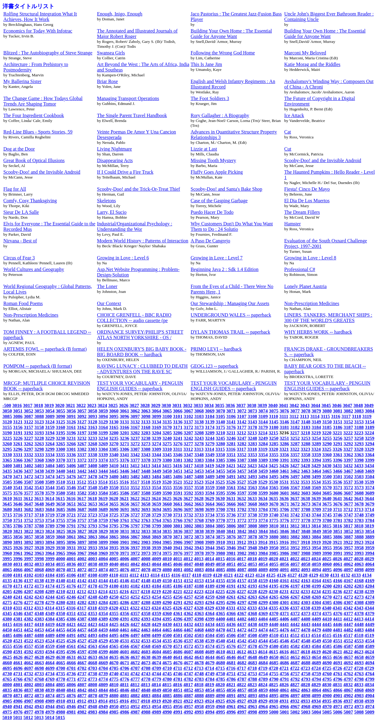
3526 (230, 482)
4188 (199, 586)
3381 (178, 460)
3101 (178, 416)
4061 (337, 564)
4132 (345, 575)
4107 (82, 575)
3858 (39, 536)
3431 (337, 465)
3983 (252, 553)
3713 (358, 509)
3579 (49, 492)
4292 (188, 602)
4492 (82, 635)
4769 (49, 679)
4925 (220, 700)
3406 (71, 465)
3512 (81, 482)
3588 (145, 492)
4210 (60, 591)
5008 (359, 711)
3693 (145, 509)
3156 (17, 427)
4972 (348, 706)
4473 (252, 629)
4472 (241, 629)
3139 (209, 421)
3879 (263, 536)
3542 (28, 487)
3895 (60, 542)
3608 (359, 492)
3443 (92, 471)
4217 (134, 591)
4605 (167, 651)
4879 (103, 695)
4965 (273, 706)
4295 (220, 602)
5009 (369, 711)
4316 (71, 607)
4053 (252, 564)
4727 (348, 668)
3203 (145, 432)
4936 (337, 700)
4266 (284, 596)
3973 (145, 553)
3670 (273, 503)
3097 (135, 416)
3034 (209, 405)
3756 (71, 520)
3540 (7, 487)
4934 (316, 700)
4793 (305, 679)
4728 (358, 668)
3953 (305, 547)
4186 (178, 586)
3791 (71, 525)
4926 (230, 700)
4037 (82, 564)
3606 (337, 492)
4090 (273, 569)
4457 (82, 629)
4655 (327, 657)
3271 (124, 443)
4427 (135, 624)
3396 (337, 460)
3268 (92, 443)
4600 (113, 651)
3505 (7, 482)
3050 (7, 410)
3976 (178, 553)
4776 (124, 679)
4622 (348, 651)
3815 (326, 525)
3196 (71, 432)
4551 (337, 640)
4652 (295, 657)
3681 (17, 509)
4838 (39, 690)
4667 (82, 662)
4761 (337, 673)
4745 (167, 673)
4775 (113, 679)
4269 (316, 596)
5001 (284, 711)
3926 (17, 547)
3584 (103, 492)
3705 (273, 509)
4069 (49, 569)
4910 (60, 700)
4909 (49, 700)
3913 (252, 542)
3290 (327, 443)
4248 (92, 596)
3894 (49, 542)
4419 (49, 624)
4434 (209, 624)
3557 (188, 487)
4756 (284, 673)
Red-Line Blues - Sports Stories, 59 (38, 131)
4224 (209, 591)
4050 (220, 564)
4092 (295, 569)
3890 (7, 542)
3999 (49, 558)
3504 (369, 476)
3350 (220, 454)
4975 (7, 711)
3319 (262, 449)
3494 (263, 476)
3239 (156, 438)
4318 (92, 607)
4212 (81, 591)
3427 (295, 465)
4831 (337, 684)
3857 (28, 536)
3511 (71, 482)
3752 (28, 520)
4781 (178, 679)
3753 (39, 520)
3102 (188, 416)
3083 (359, 410)
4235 (326, 591)
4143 (92, 580)
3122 (28, 421)
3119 (366, 416)
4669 (103, 662)
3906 (178, 542)
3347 (188, 454)
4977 (28, 711)
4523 (39, 640)
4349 (49, 613)
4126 (281, 575)
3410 (113, 465)
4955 (167, 706)
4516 (337, 635)
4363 (199, 613)
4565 (113, 646)
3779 (316, 520)
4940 (7, 706)
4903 (359, 695)
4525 (60, 640)
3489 (209, 476)
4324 (156, 607)
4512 (295, 635)
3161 (71, 427)
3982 (241, 553)
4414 (369, 618)
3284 (263, 443)
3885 (327, 536)
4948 (92, 706)
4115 (165, 575)
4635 (113, 657)
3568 (305, 487)
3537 (348, 482)
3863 (92, 536)
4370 (273, 613)
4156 (231, 580)
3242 (188, 438)
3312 (188, 449)
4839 (49, 690)
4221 (177, 591)
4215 (113, 591)
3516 (124, 482)
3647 (28, 503)
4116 (175, 575)
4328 (199, 607)
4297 (241, 602)
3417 (188, 465)
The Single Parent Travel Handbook (132, 115)
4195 (273, 586)
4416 (17, 624)
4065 (7, 569)
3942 (188, 547)
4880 (113, 695)
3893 (39, 542)
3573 (359, 487)
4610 (220, 651)
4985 (113, 711)
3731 (178, 514)
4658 (359, 657)
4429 (156, 624)
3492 (241, 476)
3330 (7, 454)
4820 (220, 684)
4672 (135, 662)
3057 (82, 410)
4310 (7, 607)
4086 (231, 569)
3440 (60, 471)
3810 (273, 525)
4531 (124, 640)
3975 (167, 553)
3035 (219, 405)
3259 (369, 438)
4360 (167, 613)
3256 (337, 438)
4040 (113, 564)
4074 (103, 569)
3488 (199, 476)
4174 (49, 586)
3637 (295, 498)
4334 (262, 607)
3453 (199, 471)
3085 (7, 416)
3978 (199, 553)
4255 (167, 596)
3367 (28, 460)
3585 (113, 492)
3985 (273, 553)
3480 (113, 476)
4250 (113, 596)
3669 (263, 503)
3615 (60, 498)
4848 (145, 690)
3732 (188, 514)
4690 (327, 662)
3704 (263, 509)
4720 (273, 668)
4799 (369, 679)
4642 (188, 657)
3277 (188, 443)
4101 (17, 575)
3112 (294, 416)
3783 (359, 520)
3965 (60, 553)
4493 (92, 635)
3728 (145, 514)
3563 (252, 487)
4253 (145, 596)
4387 (82, 618)
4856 (231, 690)
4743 (145, 673)
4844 (103, 690)
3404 (49, 465)
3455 (220, 471)
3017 (28, 405)
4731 (17, 673)
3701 (231, 509)
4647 (241, 657)
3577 (28, 492)
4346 (17, 613)
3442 (82, 471)
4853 (199, 690)
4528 (92, 640)
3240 (167, 438)
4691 (337, 662)
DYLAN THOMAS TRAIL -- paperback (230, 332)
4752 (241, 673)
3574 (369, 487)
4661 (17, 662)
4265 (273, 596)
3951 (284, 547)
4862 (295, 690)
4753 (252, 673)
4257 (188, 596)
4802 (28, 684)
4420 (60, 624)
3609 (369, 492)
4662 (28, 662)
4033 (39, 564)
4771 (71, 679)
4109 (103, 575)
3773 (252, 520)
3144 (263, 421)
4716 (230, 668)
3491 (231, 476)
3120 (7, 421)
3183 (305, 427)
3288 (305, 443)
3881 (284, 536)
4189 (209, 586)
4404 (263, 618)
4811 (124, 684)
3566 (284, 487)
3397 (348, 460)
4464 (156, 629)
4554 (369, 640)
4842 (82, 690)
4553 (359, 640)
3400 (7, 465)
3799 (156, 525)
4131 (334, 575)
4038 (92, 564)
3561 (231, 487)
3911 (230, 542)
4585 (327, 646)
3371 (71, 460)
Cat (287, 131)
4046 (178, 564)
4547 (295, 640)
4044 (156, 564)
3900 (113, 542)
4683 (252, 662)
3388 (252, 460)
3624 (156, 498)
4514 (316, 635)
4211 (71, 591)
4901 (337, 695)
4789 (263, 679)
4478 (305, 629)
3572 (348, 487)
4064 (369, 564)
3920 (326, 542)
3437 (28, 471)
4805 (60, 684)
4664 (49, 662)
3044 (315, 405)
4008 (145, 558)
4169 (369, 580)
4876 (71, 695)
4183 (145, 586)
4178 (92, 586)
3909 (209, 542)
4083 (199, 569)
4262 (241, 596)
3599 (263, 492)
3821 (17, 531)
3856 (17, 536)
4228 (252, 591)
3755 (60, 520)
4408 (305, 618)
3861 (71, 536)
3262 (28, 443)
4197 (295, 586)
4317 (81, 607)
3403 (39, 465)
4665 (60, 662)
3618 (92, 498)
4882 (135, 695)
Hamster (292, 223)
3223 (358, 432)
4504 (209, 635)
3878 (252, 536)
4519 (369, 635)
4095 (327, 569)
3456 (231, 471)
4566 (124, 646)
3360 (327, 454)
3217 (295, 432)
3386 (231, 460)
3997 (28, 558)
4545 (273, 640)
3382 (188, 460)
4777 (135, 679)
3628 (199, 498)
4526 (71, 640)
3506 (17, 482)
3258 (359, 438)
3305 (113, 449)
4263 (252, 596)
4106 (71, 575)
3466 (337, 471)
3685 (60, 509)
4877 (82, 695)
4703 (92, 668)
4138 (39, 580)
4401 (231, 618)
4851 (178, 690)
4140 (60, 580)
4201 (337, 586)
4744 (156, 673)
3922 (348, 542)
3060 (113, 410)
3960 (7, 553)
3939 (156, 547)
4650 (273, 657)
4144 (103, 580)
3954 (316, 547)
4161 (284, 580)
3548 (92, 487)
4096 (337, 569)
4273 (359, 596)
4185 (167, 586)
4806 (71, 684)
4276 (17, 602)
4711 (177, 668)
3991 (337, 553)
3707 (295, 509)
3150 (327, 421)
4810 (113, 684)
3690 (113, 509)
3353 (252, 454)
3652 (82, 503)
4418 (39, 624)
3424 (262, 465)
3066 (178, 410)
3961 (17, 553)
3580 (60, 492)
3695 (167, 509)
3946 (231, 547)
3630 (220, 498)
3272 (135, 443)
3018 (38, 405)
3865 (113, 536)
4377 (348, 613)
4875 (60, 695)
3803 (199, 525)
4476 (284, 629)
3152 (348, 421)
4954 (156, 706)
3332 (28, 454)
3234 (103, 438)
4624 (369, 651)
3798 (145, 525)
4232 (295, 591)
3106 (231, 416)
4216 (124, 591)
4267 (295, 596)
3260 (7, 443)
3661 (178, 503)
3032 (187, 405)
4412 (348, 618)
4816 (177, 684)
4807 (82, 684)
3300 (60, 449)
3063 (145, 410)
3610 (7, 498)
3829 (103, 531)
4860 (273, 690)
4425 (113, 624)
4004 (103, 558)
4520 (7, 640)
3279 (209, 443)
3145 (273, 421)
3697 (188, 509)
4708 (145, 668)
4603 (145, 651)
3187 (348, 427)
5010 (7, 717)
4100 (7, 575)
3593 (199, 492)
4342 (348, 607)
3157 (28, 427)
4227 (241, 591)
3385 (220, 460)
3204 (156, 432)
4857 (241, 690)
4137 (28, 580)
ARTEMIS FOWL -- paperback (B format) (45, 349)
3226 (17, 438)
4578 (252, 646)
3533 (305, 482)
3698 (199, 509)
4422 (82, 624)
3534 (316, 482)
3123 (39, 421)
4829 (316, 684)
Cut (287, 148)
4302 (295, 602)
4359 (156, 613)
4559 (49, 646)
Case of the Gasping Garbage (219, 200)
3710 (327, 509)
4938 (358, 700)
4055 (273, 564)
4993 (199, 711)
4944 (49, 706)
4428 (145, 624)
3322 (295, 449)
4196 (284, 586)
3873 (199, 536)
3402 (28, 465)
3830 (113, 531)
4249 (103, 596)
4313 (38, 607)
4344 (369, 607)
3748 (359, 514)
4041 (124, 564)
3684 (49, 509)
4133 (356, 575)
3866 (124, 536)
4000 (60, 558)
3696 (178, 509)
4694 (369, 662)
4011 (177, 558)
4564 (103, 646)
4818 (199, 684)
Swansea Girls (111, 52)
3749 (369, 514)
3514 (103, 482)
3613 (38, 498)
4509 (263, 635)
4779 (156, 679)
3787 (28, 525)
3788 (39, 525)
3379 (156, 460)
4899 (316, 695)
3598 (252, 492)
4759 (316, 673)
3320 (273, 449)
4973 (359, 706)
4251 (124, 596)
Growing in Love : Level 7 (217, 257)
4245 (60, 596)
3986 (284, 553)
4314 (49, 607)
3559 (209, 487)
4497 (135, 635)
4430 (167, 624)
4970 (327, 706)
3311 (177, 449)
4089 (263, 569)
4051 (231, 564)
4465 (167, 629)
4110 (113, 575)
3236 (124, 438)
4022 (295, 558)
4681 (231, 662)
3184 (316, 427)
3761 (124, 520)
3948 (252, 547)
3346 (178, 454)
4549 (316, 640)
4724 (316, 668)
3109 (263, 416)
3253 (305, 438)
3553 (145, 487)
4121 (228, 575)
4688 (305, 662)
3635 (273, 498)
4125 (271, 575)
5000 (273, 711)
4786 (231, 679)
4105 (60, 575)
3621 (124, 498)
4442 (295, 624)
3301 (71, 449)
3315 (220, 449)
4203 (359, 586)
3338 (92, 454)
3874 (209, 536)
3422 (241, 465)
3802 (188, 525)
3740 (273, 514)
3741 (284, 514)
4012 (188, 558)
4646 (231, 657)
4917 (134, 700)
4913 (92, 700)
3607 (348, 492)
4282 (82, 602)
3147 (295, 421)
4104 (49, 575)
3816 (337, 525)
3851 (337, 531)
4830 (326, 684)
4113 (144, 575)
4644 (209, 657)
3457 (241, 471)
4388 (92, 618)
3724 (103, 514)
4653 (305, 657)
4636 (124, 657)
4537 (188, 640)
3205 (167, 432)
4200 (327, 586)
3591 (178, 492)
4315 (60, 607)
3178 (252, 427)
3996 (17, 558)
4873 (39, 695)
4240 (7, 596)
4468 (199, 629)
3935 (113, 547)
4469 (209, 629)
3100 (167, 416)
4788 (252, 679)
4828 (305, 684)
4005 (113, 558)
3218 (305, 432)
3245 (220, 438)
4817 (188, 684)
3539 (369, 482)
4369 (263, 613)
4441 (284, 624)
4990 (167, 711)
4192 (241, 586)
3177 (241, 427)
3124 (49, 421)
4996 (231, 711)
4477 (295, 629)
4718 (252, 668)
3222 (348, 432)
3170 (167, 427)
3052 (28, 410)
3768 (199, 520)
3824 (49, 531)
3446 (124, 471)
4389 (103, 618)
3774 (263, 520)
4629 (49, 657)
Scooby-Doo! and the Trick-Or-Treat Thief (138, 189)
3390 (273, 460)
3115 (325, 416)
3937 (135, 547)
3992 (348, 553)
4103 (39, 575)
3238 (145, 438)
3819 (369, 525)
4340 (326, 607)
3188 (359, 427)
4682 (241, 662)
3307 (135, 449)
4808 (92, 684)
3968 (92, 553)
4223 (199, 591)
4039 (103, 564)
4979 (49, 711)
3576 (17, 492)
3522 (188, 482)
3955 (327, 547)
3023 (91, 405)
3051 (17, 410)
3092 (82, 416)
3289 (316, 443)
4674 (156, 662)
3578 (39, 492)
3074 (263, 410)
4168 (359, 580)
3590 (167, 492)
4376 (337, 613)
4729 (369, 668)
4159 (263, 580)
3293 (359, 443)
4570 (167, 646)
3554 (156, 487)
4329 (209, 607)
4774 (103, 679)
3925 (7, 547)
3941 (178, 547)
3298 (39, 449)
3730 (167, 514)
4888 (199, 695)
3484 (156, 476)
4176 (71, 586)
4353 (92, 613)
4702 (82, 668)
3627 (188, 498)
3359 (316, 454)
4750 (220, 673)
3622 (134, 498)
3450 (167, 471)
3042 (294, 405)
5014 (49, 717)
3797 (135, 525)
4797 (348, 679)
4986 (124, 711)
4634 (103, 657)
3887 (348, 536)
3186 (337, 427)
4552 (348, 640)
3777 (295, 520)
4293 (199, 602)
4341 (337, 607)
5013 (38, 717)
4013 (199, 558)
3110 (273, 416)
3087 (28, 416)
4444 (316, 624)
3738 (252, 514)
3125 (60, 421)
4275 (7, 602)
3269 (103, 443)
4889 (209, 695)
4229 (262, 591)
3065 (167, 410)
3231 (71, 438)
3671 (284, 503)
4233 (305, 591)
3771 (231, 520)
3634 (262, 498)
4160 (273, 580)
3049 (369, 405)
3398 (359, 460)
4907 (28, 700)
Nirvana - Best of (20, 240)
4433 (199, 624)
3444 (103, 471)
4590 (7, 651)
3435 (7, 471)
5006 (337, 711)
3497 (295, 476)
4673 (145, 662)
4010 (167, 558)
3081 (337, 410)
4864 (316, 690)
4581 (284, 646)
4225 (220, 591)
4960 (220, 706)
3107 (241, 416)
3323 (305, 449)
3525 (220, 482)
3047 (347, 405)
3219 (316, 432)
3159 (49, 427)
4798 (359, 679)
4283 (92, 602)
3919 (316, 542)
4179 (103, 586)
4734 (49, 673)
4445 (327, 624)
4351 (71, 613)
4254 (156, 596)
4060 (327, 564)
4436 (231, 624)
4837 (28, 690)
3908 (199, 542)
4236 (337, 591)
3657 (135, 503)
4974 (369, 706)
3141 (231, 421)
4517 (348, 635)
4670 (113, 662)
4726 (337, 668)
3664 (209, 503)
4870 (7, 695)
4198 (305, 586)
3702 (241, 509)
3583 (92, 492)
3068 (199, 410)
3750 (7, 520)
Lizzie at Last (204, 148)
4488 (39, 635)
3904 (156, 542)
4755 (273, 673)
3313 (199, 449)
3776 (284, 520)
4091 (284, 569)
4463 (145, 629)
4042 (135, 564)
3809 (263, 525)
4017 (241, 558)
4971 (337, 706)
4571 (178, 646)
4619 (316, 651)
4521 (17, 640)
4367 (241, 613)
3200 (113, 432)
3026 (123, 405)
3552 (135, 487)
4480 (327, 629)
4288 (145, 602)
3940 (167, 547)
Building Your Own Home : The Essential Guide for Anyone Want (231, 33)
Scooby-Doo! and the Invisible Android (322, 160)
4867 (348, 690)
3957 (348, 547)
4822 (241, 684)
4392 (135, 618)
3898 (92, 542)
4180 (113, 586)
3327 (348, 449)
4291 (178, 602)
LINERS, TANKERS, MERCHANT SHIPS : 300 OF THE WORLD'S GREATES (328, 317)
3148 (305, 421)
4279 (49, 602)
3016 (17, 405)
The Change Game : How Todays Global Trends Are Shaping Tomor (43, 101)
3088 (39, 416)
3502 (348, 476)
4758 (305, 673)
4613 (252, 651)
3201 (124, 432)
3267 (82, 443)
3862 (82, 536)
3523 (199, 482)
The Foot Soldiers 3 (210, 98)
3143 (252, 421)
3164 (103, 427)
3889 (369, 536)
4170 (7, 586)
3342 (135, 454)
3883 (305, 536)
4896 (284, 695)
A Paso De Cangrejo (210, 240)
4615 (273, 651)
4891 (231, 695)
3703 (252, 509)
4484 (369, 629)
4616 (284, 651)
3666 (231, 503)
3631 (230, 498)
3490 (220, 476)
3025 (113, 405)
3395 (327, 460)
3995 (7, 558)
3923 (358, 542)
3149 (316, 421)
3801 (178, 525)
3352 (241, 454)
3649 (49, 503)
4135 (7, 580)
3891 (17, 542)
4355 (113, 613)
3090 (60, 416)
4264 (263, 596)
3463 (305, 471)
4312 (28, 607)
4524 (49, 640)
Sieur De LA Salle (21, 212)
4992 (188, 711)
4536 (178, 640)
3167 (135, 427)
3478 (92, 476)
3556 (178, 487)
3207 (188, 432)
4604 (156, 651)
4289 (156, 602)
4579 (263, 646)
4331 (230, 607)
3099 (156, 416)
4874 (49, 695)
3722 (82, 514)
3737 (241, 514)
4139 (49, 580)
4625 (7, 657)
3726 (124, 514)
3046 (336, 405)
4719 (262, 668)
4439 (263, 624)
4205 (7, 591)
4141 (71, 580)
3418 (199, 465)
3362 (348, 454)
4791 (284, 679)
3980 (220, 553)
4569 (156, 646)
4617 (295, 651)
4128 (302, 575)
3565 (273, 487)
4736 (71, 673)
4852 (188, 690)
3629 (209, 498)
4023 (305, 558)
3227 (28, 438)
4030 (7, 564)
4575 (220, 646)
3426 (284, 465)
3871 (178, 536)
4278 (39, 602)
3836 (178, 531)
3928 (39, 547)
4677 (188, 662)
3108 (252, 416)
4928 (252, 700)
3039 (262, 405)
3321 (284, 449)
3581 (71, 492)
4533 (145, 640)
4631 (71, 657)
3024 (102, 405)
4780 (167, 679)
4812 (134, 684)
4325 (167, 607)
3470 (7, 476)
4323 (145, 607)
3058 (92, 410)
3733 (199, 514)
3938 (145, 547)
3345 (167, 454)
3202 (135, 432)
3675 (327, 503)
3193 (39, 432)
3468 (359, 471)
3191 (17, 432)
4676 (178, 662)
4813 (145, 684)
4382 (28, 618)
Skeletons (106, 200)
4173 (39, 586)
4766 (17, 679)
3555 (167, 487)
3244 (209, 438)
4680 (220, 662)
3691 (124, 509)
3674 (316, 503)
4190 (220, 586)
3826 (71, 531)
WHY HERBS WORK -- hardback (318, 332)
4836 (17, 690)
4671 (124, 662)
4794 (316, 679)
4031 (17, 564)
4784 (209, 679)
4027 (348, 558)
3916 (284, 542)
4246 (71, 596)
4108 (92, 575)
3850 (327, 531)
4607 (188, 651)
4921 (177, 700)
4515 (326, 635)
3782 (348, 520)
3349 (209, 454)
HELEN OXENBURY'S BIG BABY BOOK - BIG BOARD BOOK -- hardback (141, 351)
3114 (314, 416)
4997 (241, 711)
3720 (60, 514)
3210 (220, 432)
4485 (7, 635)
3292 (348, 443)
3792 (82, 525)
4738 (92, 673)
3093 (92, 416)
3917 (295, 542)
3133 (145, 421)
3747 (348, 514)
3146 (284, 421)
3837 (188, 531)
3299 (49, 449)
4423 (92, 624)
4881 (124, 695)
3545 (60, 487)
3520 (167, 482)
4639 (156, 657)
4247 (82, 596)
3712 (348, 509)
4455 (60, 629)
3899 (103, 542)
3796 (124, 525)
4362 (188, 613)
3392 (295, 460)
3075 (273, 410)
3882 (295, 536)
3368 (39, 460)
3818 (358, 525)
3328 (358, 449)
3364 (369, 454)
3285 (273, 443)
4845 (113, 690)
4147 (135, 580)
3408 (92, 465)
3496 (284, 476)
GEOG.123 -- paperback (214, 366)
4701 (71, 668)
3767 (188, 520)
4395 (167, 618)
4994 (209, 711)
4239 (369, 591)
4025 (326, 558)
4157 (241, 580)
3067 (188, 410)
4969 (316, 706)
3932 (82, 547)
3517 (134, 482)
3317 (241, 449)
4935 (326, 700)
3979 (209, 553)
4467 (188, 629)
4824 (262, 684)
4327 (188, 607)
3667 (241, 503)
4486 (17, 635)
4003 (92, 558)
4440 (273, 624)
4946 (71, 706)
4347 (28, 613)
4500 (167, 635)
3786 (17, 525)
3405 (60, 465)
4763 (359, 673)
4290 (167, 602)
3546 (71, 487)
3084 (369, 410)
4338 (305, 607)
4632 (82, 657)
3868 (145, 536)
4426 (124, 624)
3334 (49, 454)
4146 (124, 580)
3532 (295, 482)
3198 (92, 432)
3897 (82, 542)
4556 (17, 646)
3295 (7, 449)
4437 (241, 624)
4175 (60, 586)
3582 (82, 492)
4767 (28, 679)
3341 (124, 454)
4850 (167, 690)
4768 (39, 679)
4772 (82, 679)
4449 (369, 624)
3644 (369, 498)
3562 (241, 487)
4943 (39, 706)
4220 (167, 591)
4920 (167, 700)
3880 (273, 536)
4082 (188, 569)
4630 (60, 657)
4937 (348, 700)
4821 (230, 684)
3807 (241, 525)
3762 (135, 520)
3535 (326, 482)
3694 (156, 509)
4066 (17, 569)
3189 (369, 427)
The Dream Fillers (302, 212)
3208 (199, 432)
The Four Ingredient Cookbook (33, 115)
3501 (337, 476)
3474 (49, 476)
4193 (252, 586)
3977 (188, 553)
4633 (92, 657)
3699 (209, 509)
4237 (348, 591)
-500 (6, 405)
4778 (145, 679)
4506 (231, 635)
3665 (220, 503)
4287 (135, 602)
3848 (305, 531)
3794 (103, 525)
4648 (252, 657)
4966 (284, 706)
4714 (209, 668)
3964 (49, 553)
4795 (327, 679)
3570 (327, 487)
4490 (60, 635)
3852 (348, 531)
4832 (348, 684)
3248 (252, 438)
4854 (209, 690)
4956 (178, 706)
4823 (252, 684)
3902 (135, 542)
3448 (145, 471)
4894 (263, 695)
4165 (327, 580)
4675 (167, 662)
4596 (71, 651)
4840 (60, 690)
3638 (305, 498)
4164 (316, 580)
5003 (305, 711)
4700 (60, 668)
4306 (337, 602)
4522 (28, 640)
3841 (231, 531)
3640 (326, 498)
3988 (305, 553)
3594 (209, 492)
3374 (103, 460)
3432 (348, 465)
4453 (39, 629)
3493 (252, 476)
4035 (60, 564)
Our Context (109, 303)
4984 (103, 711)
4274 (369, 596)
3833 (145, 531)
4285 (113, 602)
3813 (305, 525)
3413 (145, 465)
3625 (167, 498)
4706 (124, 668)
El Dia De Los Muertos (307, 200)
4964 (263, 706)
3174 (209, 427)
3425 (273, 465)
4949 (103, 706)
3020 (59, 405)
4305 (327, 602)
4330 (220, 607)
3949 (263, 547)
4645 (220, 657)
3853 (359, 531)
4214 (103, 591)
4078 (145, 569)
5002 (295, 711)
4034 (49, 564)
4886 (178, 695)
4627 (28, 657)
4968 (305, 706)
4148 (145, 580)
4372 (295, 613)
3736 (231, 514)
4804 (49, 684)
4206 (17, 591)
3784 (369, 520)
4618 (305, 651)
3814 (316, 525)
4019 (262, 558)
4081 (178, 569)
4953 (145, 706)
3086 (17, 416)
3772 (241, 520)
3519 (156, 482)
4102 (28, 575)
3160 (60, 427)
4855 (220, 690)
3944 (209, 547)
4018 (252, 558)
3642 (348, 498)
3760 (113, 520)
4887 (188, 695)
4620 (326, 651)
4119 (206, 575)
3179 (263, 427)
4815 (167, 684)
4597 (82, 651)
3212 (241, 432)
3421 (230, 465)
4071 (71, 569)
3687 (82, 509)
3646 (17, 503)
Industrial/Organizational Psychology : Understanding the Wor (134, 226)
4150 (167, 580)
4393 (145, 618)
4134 (366, 575)
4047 (188, 564)
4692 (348, 662)
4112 (134, 575)
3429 (316, 465)
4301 (284, 602)
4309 (369, 602)
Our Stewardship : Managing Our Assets (230, 303)
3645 (7, 503)
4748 (199, 673)
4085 (220, 569)
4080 (167, 569)
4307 (348, 602)
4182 (135, 586)
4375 (327, 613)
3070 (220, 410)
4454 (49, 629)
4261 (231, 596)
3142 (241, 421)
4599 (103, 651)
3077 (295, 410)
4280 (60, 602)
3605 (327, 492)
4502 (188, 635)
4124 (260, 575)
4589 (369, 646)
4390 (113, 618)
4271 (337, 596)
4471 (231, 629)
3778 (305, 520)
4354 (103, 613)
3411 (124, 465)
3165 (113, 427)
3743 (305, 514)
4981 (71, 711)
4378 (359, 613)
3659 (156, 503)
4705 (113, 668)
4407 (295, 618)
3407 (82, 465)
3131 (124, 421)
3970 (113, 553)
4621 (337, 651)
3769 (209, 520)
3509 (49, 482)
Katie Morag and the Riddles (312, 64)
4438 (252, 624)
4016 (230, 558)
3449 (156, 471)
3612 (28, 498)
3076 (284, 410)
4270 (327, 596)
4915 (113, 700)
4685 (273, 662)
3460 (273, 471)
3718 (39, 514)
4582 (295, 646)
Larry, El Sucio (111, 212)
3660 (167, 503)
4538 (199, 640)
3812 (295, 525)
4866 (337, 690)
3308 (145, 449)
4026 (337, 558)
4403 (252, 618)
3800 (167, 525)
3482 (135, 476)
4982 (82, 711)
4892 (241, 695)
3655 (113, 503)
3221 (337, 432)
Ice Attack (294, 115)
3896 (71, 542)
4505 (220, 635)
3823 (39, 531)
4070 (60, 569)
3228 (39, 438)
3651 (71, 503)
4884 (156, 695)
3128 (92, 421)
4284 (103, 602)
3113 (304, 416)
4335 (273, 607)
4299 (263, 602)
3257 (348, 438)
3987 (295, 553)
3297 (28, 449)
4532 (135, 640)
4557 (28, 646)
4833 (358, 684)
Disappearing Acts (115, 160)
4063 (359, 564)
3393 (305, 460)
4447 (348, 624)
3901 (124, 542)
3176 (231, 427)
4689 (316, 662)
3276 (178, 443)
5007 (348, 711)
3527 (241, 482)
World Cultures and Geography (33, 269)
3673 (305, 503)
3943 (199, 547)
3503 (359, 476)
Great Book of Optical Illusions (34, 160)
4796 (337, 679)
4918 (145, 700)
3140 (220, 421)
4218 (145, 591)
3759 (103, 520)
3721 (71, 514)
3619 (103, 498)
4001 (71, 558)
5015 (60, 717)
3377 (135, 460)
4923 (199, 700)
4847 (135, 690)
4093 (305, 569)
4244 (49, 596)
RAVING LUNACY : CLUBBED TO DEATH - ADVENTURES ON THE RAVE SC (142, 368)
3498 (305, 476)
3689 (103, 509)
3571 (337, 487)
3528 (252, 482)
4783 (199, 679)
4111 (123, 575)
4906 (17, 700)
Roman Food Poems (23, 303)
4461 (124, 629)
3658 (145, 503)
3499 (316, 476)
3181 (284, 427)
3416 (177, 465)
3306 (124, 449)
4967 (295, 706)
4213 (92, 591)
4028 (358, 558)
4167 (348, 580)
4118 (196, 575)
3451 (178, 471)
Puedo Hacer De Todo (212, 212)
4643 (199, 657)
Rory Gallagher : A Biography (220, 115)
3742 (295, 514)
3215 (273, 432)
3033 (198, 405)
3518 (145, 482)
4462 (135, 629)
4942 (28, 706)
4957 (188, 706)
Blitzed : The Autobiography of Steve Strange (47, 52)
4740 (113, 673)
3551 (124, 487)
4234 (316, 591)
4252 (135, 596)
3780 (327, 520)
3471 (17, 476)
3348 (199, 454)
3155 (7, 427)
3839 (209, 531)
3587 (135, 492)
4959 (209, 706)
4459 (103, 629)
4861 (284, 690)
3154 (369, 421)
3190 (7, 432)
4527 (82, 640)
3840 (220, 531)
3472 (28, 476)
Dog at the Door (19, 148)
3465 (327, 471)
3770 (220, 520)
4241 (17, 596)
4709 (156, 668)
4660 (7, 662)
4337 (295, 607)
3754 (49, 520)
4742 (135, 673)
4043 (145, 564)
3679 (369, 503)
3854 (369, 531)
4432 (188, 624)
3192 (28, 432)
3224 (369, 432)
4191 (231, 586)
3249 (263, 438)
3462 (295, 471)
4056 (284, 564)
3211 (230, 432)
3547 (82, 487)
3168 (145, 427)
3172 (188, 427)
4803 (39, 684)
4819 (209, 684)
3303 (92, 449)
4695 (7, 668)
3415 (167, 465)
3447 (135, 471)
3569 (316, 487)
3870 (167, 536)
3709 (316, 509)
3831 (124, 531)
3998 (39, 558)
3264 (49, 443)
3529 (262, 482)
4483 (359, 629)
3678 (359, 503)
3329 (369, 449)
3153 (359, 421)
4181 (124, 586)
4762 (348, 673)
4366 (231, 613)
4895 (273, 695)
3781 (337, 520)
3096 (124, 416)
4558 (39, 646)
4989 (156, 711)
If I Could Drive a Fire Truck (125, 172)
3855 (7, 536)
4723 (305, 668)
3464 (316, 471)
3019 (49, 405)
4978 (39, 711)
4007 (135, 558)
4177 (82, 586)
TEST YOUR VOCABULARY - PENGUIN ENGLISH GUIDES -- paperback (140, 385)
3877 (241, 536)
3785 (7, 525)
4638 (145, 657)
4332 (241, 607)
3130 (113, 421)
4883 (145, 695)
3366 (17, 460)
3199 (103, 432)
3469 (369, 471)
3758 (92, 520)
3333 (39, 454)
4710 (167, 668)
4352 (82, 613)
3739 (263, 514)
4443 (305, 624)
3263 (39, 443)
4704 (103, 668)
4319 (103, 607)
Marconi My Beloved (305, 52)
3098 (145, 416)
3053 (39, 410)
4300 (273, 602)
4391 (124, 618)
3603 (305, 492)
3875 (220, 536)
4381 (17, 618)
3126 (71, 421)
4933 (305, 700)
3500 (327, 476)
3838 (199, 531)
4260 (220, 596)
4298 (252, 602)
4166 (337, 580)
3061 (124, 410)
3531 (284, 482)
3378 (145, 460)
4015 (220, 558)
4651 (284, 657)
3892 (28, 542)
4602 (135, 651)
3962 (28, 553)
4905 (7, 700)
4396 (178, 618)
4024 (316, 558)
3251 (284, 438)
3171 (178, 427)
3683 (39, 509)
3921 (337, 542)
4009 (156, 558)
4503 (199, 635)
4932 (295, 700)
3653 (92, 503)
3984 (263, 553)
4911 (71, 700)
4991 (178, 711)
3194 (49, 432)
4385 (60, 618)
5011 (17, 717)
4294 (209, 602)
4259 (209, 596)
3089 (49, 416)
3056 (71, 410)
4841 (71, 690)
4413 (358, 618)
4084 (209, 569)
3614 (49, 498)
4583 (305, 646)
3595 (220, 492)
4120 (217, 575)
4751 (231, 673)
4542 (241, 640)
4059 (316, 564)
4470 (220, 629)
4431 (178, 624)
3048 (358, 405)
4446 (337, 624)
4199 (316, 586)
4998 (252, 711)
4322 (134, 607)
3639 (316, 498)
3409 (103, 465)
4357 (135, 613)
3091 (71, 416)
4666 (71, 662)
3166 (124, 427)
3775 (273, 520)
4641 (178, 657)
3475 (60, 476)
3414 (156, 465)
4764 (369, 673)
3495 (273, 476)
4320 (113, 607)
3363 (359, 454)
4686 (284, 662)
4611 (230, 651)
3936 (124, 547)
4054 (263, 564)
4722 (295, 668)
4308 (359, 602)
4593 (39, 651)
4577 (241, 646)
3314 (209, 449)
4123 (249, 575)
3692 (135, 509)
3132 (135, 421)
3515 (113, 482)
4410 (327, 618)
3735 (220, 514)
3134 (156, 421)
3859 (49, 536)
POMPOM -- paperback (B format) (37, 366)
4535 (167, 640)
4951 (124, 706)
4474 (263, 629)
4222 (188, 591)
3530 (273, 482)
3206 (178, 432)
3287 (295, 443)
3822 (28, 531)
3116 (335, 416)
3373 (92, 460)
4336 (284, 607)
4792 (295, 679)
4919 (156, 700)
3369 (49, 460)
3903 (145, 542)
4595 (60, 651)
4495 (113, 635)
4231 (284, 591)
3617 (81, 498)
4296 (231, 602)
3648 (39, 503)
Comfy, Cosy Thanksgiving (30, 200)
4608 (199, 651)
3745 (327, 514)
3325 (326, 449)
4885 (167, 695)
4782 (188, 679)
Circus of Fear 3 (19, 257)
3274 (156, 443)
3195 (60, 432)
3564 (263, 487)
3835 (167, 531)
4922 (188, 700)
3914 (262, 542)
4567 (135, 646)
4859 (263, 690)
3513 (92, 482)
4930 (273, 700)
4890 (220, 695)
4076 (124, 569)
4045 (167, 564)
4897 (295, 695)
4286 (124, 602)
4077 (135, 569)
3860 (60, 536)
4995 (220, 711)
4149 (156, 580)
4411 (337, 618)
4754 (263, 673)
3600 (273, 492)
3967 (82, 553)
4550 (327, 640)
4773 (92, 679)
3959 (369, 547)
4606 (178, 651)
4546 (284, 640)
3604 (316, 492)
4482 (348, 629)
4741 (124, 673)
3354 (263, 454)
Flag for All (14, 189)
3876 (231, 536)
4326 (177, 607)
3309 (156, 449)
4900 (327, 695)
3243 (199, 438)
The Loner (107, 286)
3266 (71, 443)
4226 (230, 591)
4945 (60, 706)
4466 (178, 629)
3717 (28, 514)
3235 (113, 438)
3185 (327, 427)
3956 (337, 547)
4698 (39, 668)
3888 (359, 536)
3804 (209, 525)
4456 (71, 629)
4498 (145, 635)
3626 (177, 498)
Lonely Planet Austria (305, 286)
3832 (135, 531)
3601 (284, 492)
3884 (316, 536)
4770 (60, 679)
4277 (28, 602)
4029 (369, 558)
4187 (188, 586)
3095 (113, 416)
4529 (103, 640)
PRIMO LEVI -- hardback (216, 349)
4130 (324, 575)
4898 (305, 695)
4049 (209, 564)
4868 (359, 690)
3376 (124, 460)
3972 (135, 553)
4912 (81, 700)
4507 (241, 635)
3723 (92, 514)
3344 (156, 454)
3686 (71, 509)
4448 (359, 624)
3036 (230, 405)
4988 (145, 711)
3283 (252, 443)
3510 (60, 482)
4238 (358, 591)
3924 (369, 542)
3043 (305, 405)
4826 (284, 684)
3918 (305, 542)
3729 (156, 514)
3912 (241, 542)
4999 (263, 711)
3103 (199, 416)
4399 (209, 618)
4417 (28, 624)
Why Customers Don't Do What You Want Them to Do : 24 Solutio (232, 226)
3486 (178, 476)
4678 (199, 662)
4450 (7, 629)
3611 (17, 498)
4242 (28, 596)
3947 (241, 547)
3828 (92, 531)
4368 (252, 613)
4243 (39, 596)
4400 (220, 618)
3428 (305, 465)
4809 (103, 684)
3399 (369, 460)
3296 (17, 449)
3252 (295, 438)
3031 (177, 405)
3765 (167, 520)
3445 (113, 471)
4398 (199, 618)
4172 (28, 586)
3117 (346, 416)
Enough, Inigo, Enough (119, 13)
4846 (124, 690)
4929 (262, 700)
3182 (295, 427)
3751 (17, 520)
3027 (134, 405)
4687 (295, 662)
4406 (284, 618)
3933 (92, 547)
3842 (241, 531)
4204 (369, 586)
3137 (188, 421)
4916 (124, 700)
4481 (337, 629)
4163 (305, 580)
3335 (60, 454)
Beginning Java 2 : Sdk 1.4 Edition (225, 269)
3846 (284, 531)
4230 (273, 591)
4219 (156, 591)
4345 (7, 613)
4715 (220, 668)
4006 (124, 558)
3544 (49, 487)
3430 (326, 465)
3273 (145, 443)
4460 (113, 629)
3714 (369, 509)
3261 (17, 443)
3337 (82, 454)
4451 (17, 629)
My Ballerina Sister (22, 81)
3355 (273, 454)
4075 (113, 569)
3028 (145, 405)
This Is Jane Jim (206, 64)
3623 (145, 498)
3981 (231, 553)
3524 (209, 482)
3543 (39, 487)
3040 (273, 405)
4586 (337, 646)
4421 (71, 624)
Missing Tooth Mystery (213, 160)
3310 (167, 449)
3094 (103, 416)
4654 (316, 657)
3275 (167, 443)
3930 (60, 547)
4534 (156, 640)
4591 (17, 651)
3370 (60, 460)
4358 (145, 613)
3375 (113, 460)
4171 (17, 586)
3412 (134, 465)
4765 (7, 679)
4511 (284, 635)
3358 (305, 454)
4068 (39, 569)
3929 (49, 547)
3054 (49, 410)
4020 (273, 558)
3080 (327, 410)
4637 (135, 657)
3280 (220, 443)
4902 (348, 695)
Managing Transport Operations (128, 98)
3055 (60, 410)
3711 (337, 509)
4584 (316, 646)
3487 (188, 476)
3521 (177, 482)
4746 (178, 673)
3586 (124, 492)
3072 (241, 410)
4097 (348, 569)
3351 (231, 454)
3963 (39, 553)
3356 (284, 454)
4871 (17, 695)
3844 (263, 531)
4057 (295, 564)
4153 (199, 580)
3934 (103, 547)
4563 (92, 646)
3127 (82, 421)
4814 (156, 684)
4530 (113, 640)
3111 (283, 416)
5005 (327, 711)
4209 (49, 591)
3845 (273, 531)
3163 (92, 427)
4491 (71, 635)
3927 (28, 547)
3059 (103, 410)
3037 (240, 405)
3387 (241, 460)
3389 (263, 460)
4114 (154, 575)
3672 (295, 503)
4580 (273, 646)
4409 (316, 618)
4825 (273, 684)
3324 (316, 449)
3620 (113, 498)
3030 (166, 405)
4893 (252, 695)
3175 (220, 427)
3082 (348, 410)
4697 (28, 668)
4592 (28, 651)
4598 (92, 651)
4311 (17, 607)
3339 (103, 454)
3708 (305, 509)
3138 (199, 421)
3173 (199, 427)
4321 (124, 607)
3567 (295, 487)
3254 (316, 438)
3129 (103, 421)
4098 (359, 569)
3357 (295, 454)
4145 (113, 580)
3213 (252, 432)
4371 (284, 613)
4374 (316, 613)
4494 (103, 635)
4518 (358, 635)
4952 (135, 706)
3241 (178, 438)
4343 (358, 607)
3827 (82, 531)
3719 (49, 514)
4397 (188, 618)
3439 (49, 471)
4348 (39, 613)
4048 (199, 564)
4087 (241, 569)
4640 (167, 657)
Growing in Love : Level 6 (123, 257)
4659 (369, 657)
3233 (92, 438)
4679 (209, 662)
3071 (231, 410)
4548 (305, 640)
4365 (220, 613)
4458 (92, 629)
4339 (316, 607)
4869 (369, 690)
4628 (39, 657)
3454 (209, 471)
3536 (337, 482)
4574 (209, 646)
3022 (81, 405)
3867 (135, 536)
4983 (92, 711)
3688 (92, 509)
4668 (92, 662)
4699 (49, 668)
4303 (305, 602)
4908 (39, 700)
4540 (220, 640)
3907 (188, 542)
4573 (199, 646)
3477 (82, 476)
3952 (295, 547)
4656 (337, 657)
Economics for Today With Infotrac (37, 30)
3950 (273, 547)
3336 (71, 454)
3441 (71, 471)
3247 (241, 438)
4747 (188, 673)
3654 (103, 503)
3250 (273, 438)
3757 (82, 520)
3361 (337, 454)
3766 (178, 520)
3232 (82, 438)
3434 (369, 465)
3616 (71, 498)
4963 (252, 706)
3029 (155, 405)
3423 (252, 465)
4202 (348, 586)
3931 (71, 547)
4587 (348, 646)
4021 (284, 558)
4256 (178, 596)
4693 (359, 662)
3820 (7, 531)
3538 (358, 482)
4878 (92, 695)
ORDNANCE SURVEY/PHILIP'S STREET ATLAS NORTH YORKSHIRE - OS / (140, 334)
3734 (209, 514)
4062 (348, 564)
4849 (156, 690)
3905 (167, 542)
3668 (252, 503)
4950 (113, 706)
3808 (252, 525)
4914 (103, 700)
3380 (167, 460)
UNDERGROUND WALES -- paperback (231, 315)
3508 (39, 482)
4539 (209, 640)
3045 (326, 405)
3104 (209, 416)
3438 (39, 471)
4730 (7, 673)
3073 (252, 410)
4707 (135, 668)
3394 (316, 460)
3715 (7, 514)
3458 (252, 471)
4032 (28, 564)
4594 (49, 651)
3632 (241, 498)
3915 (273, 542)
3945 (220, 547)
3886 (337, 536)
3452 (188, 471)
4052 (241, 564)
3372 (82, 460)
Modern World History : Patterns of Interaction (142, 240)
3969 (103, 553)
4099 (369, 569)
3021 (70, 405)
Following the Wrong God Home (223, 52)
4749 (209, 673)
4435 (220, 624)
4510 (273, 635)
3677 (348, 503)
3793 (92, 525)
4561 (71, 646)
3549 (103, 487)
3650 (60, 503)
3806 (231, 525)
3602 (295, 492)
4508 (252, 635)
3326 (337, 449)
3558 (199, 487)
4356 (124, 613)
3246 (231, 438)
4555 (7, 646)
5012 (28, 717)
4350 (60, 613)
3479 (103, 476)
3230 (60, 438)
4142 (82, 580)
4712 (188, 668)
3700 (220, 509)
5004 (316, 711)
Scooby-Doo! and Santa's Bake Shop (226, 189)
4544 (263, 640)
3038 (251, 405)
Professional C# (299, 269)
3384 (209, 460)
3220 (326, 432)
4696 (17, 668)
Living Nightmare (114, 148)
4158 (252, 580)
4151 (178, 580)
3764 (156, 520)
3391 (284, 460)
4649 (263, 657)
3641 (337, 498)
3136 (178, 421)
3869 (156, 536)
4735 (60, 673)
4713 (199, 668)
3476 (71, 476)
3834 (156, 531)
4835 (7, 690)
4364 (209, 613)
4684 (263, 662)
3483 (145, 476)
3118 (356, 416)
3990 (327, 553)
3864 (103, 536)
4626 (17, 657)
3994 (369, 553)
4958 (199, 706)
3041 (283, 405)
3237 (135, 438)
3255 (327, 438)
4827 (295, 684)
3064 (156, 410)
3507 (28, 482)
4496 (124, 635)
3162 (82, 427)
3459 (263, 471)
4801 (17, 684)
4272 (348, 596)
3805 (220, 525)
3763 (145, 520)
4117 (186, 575)
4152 (188, 580)
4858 (252, 690)
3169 (156, 427)
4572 (188, 646)
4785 (220, 679)
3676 (337, 503)
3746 (337, 514)
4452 (28, 629)
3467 (348, 471)
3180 (273, 427)
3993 (359, 553)
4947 (82, 706)
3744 (316, 514)
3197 (82, 432)
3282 (241, 443)
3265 (60, 443)
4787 (241, 679)
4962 (241, 706)
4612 (241, 651)
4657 (348, 657)
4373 (305, 613)
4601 (124, 651)
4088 (252, 569)
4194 (263, 586)
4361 (178, 613)
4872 (28, 695)
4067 (28, 569)
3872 (188, 536)
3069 (209, 410)
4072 (82, 569)
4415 (7, 624)
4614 (262, 651)
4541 (231, 640)
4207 (28, 591)
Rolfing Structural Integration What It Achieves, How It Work (40, 16)
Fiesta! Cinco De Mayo (307, 189)
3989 (316, 553)
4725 (326, 668)
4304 (316, 602)
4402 (241, 618)
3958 (359, 547)
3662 (188, 503)
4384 (49, 618)
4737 (82, 673)
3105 (220, 416)
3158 (39, 427)
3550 (113, 487)
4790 (273, 679)
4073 (92, 569)
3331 (17, 454)
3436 (17, 471)
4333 (252, 607)
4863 (305, 690)
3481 (124, 476)
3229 (49, 438)
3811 (284, 525)
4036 (71, 564)
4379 (369, 613)
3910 (220, 542)
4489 (49, 635)
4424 (103, 624)
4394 (156, 618)
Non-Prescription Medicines (311, 303)
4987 (135, 711)
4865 (327, 690)
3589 (156, 492)
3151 (337, 421)
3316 (230, 449)
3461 (284, 471)
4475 (273, 629)
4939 (369, 700)
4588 (359, 646)
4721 (284, 668)
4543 (252, 640)
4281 (71, 602)
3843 (252, 531)
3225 (7, 438)
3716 (17, 514)
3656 (124, 503)
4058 (305, 564)
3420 (220, 465)
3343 (145, 454)
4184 (156, 586)
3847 (295, 531)
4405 (273, 618)
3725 (113, 514)
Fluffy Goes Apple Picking (217, 172)
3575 (7, 492)
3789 (49, 525)
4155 (220, 580)
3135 (167, 421)
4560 (60, 646)
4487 (28, 635)
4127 (292, 575)
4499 (156, 635)
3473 (39, 476)
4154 (209, 580)
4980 (60, 711)
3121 (17, 421)
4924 (209, 700)
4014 (209, 558)
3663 (199, 503)
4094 (316, 569)
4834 (369, 684)
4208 (39, 591)
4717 (241, 668)
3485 (167, 476)
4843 (92, 690)
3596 (231, 492)
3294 (369, 443)
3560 (220, 487)
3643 (358, 498)
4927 (241, 700)
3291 (337, 443)
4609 (209, 651)
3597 (241, 492)
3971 (124, 553)
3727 (135, 514)
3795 (113, 525)
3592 (188, 492)
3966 (71, 553)
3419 (209, 465)
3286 (284, 443)
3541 (17, 487)
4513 (305, 635)
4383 (39, 618)
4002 (82, 558)
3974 (156, 553)
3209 (209, 432)
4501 (178, 635)
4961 (231, 706)
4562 (82, 646)
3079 (316, 410)
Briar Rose (107, 81)
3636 (284, 498)
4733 (39, 673)
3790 (60, 525)
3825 (60, 531)
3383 (199, 460)
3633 (252, 498)
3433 (358, 465)
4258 (199, 596)
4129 (313, 575)
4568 (145, 646)
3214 (262, 432)
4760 (327, 673)
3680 (7, 509)
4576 (231, 646)
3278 (199, 443)
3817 (348, 525)
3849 (316, 531)
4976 (17, 711)
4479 (316, 629)
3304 (103, 449)
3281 (231, 443)
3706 (284, 509)
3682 (28, 509)
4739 (103, 673)
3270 (113, 443)
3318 (252, 449)
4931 (284, 700)
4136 (17, 580)
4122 (239, 575)
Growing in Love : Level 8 (310, 257)
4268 (305, 596)
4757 (295, 673)
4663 (39, 662)
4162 (295, 580)
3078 (305, 410)
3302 (82, 449)
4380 (7, 618)
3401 (17, 465)
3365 (7, 460)
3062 (135, 410)
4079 (156, 569)
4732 (28, 673)
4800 (7, 684)
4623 (358, 651)
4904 (369, 695)
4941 (17, 706)
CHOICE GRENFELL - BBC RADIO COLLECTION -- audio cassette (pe (134, 317)
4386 (71, 618)
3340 (113, 454)
